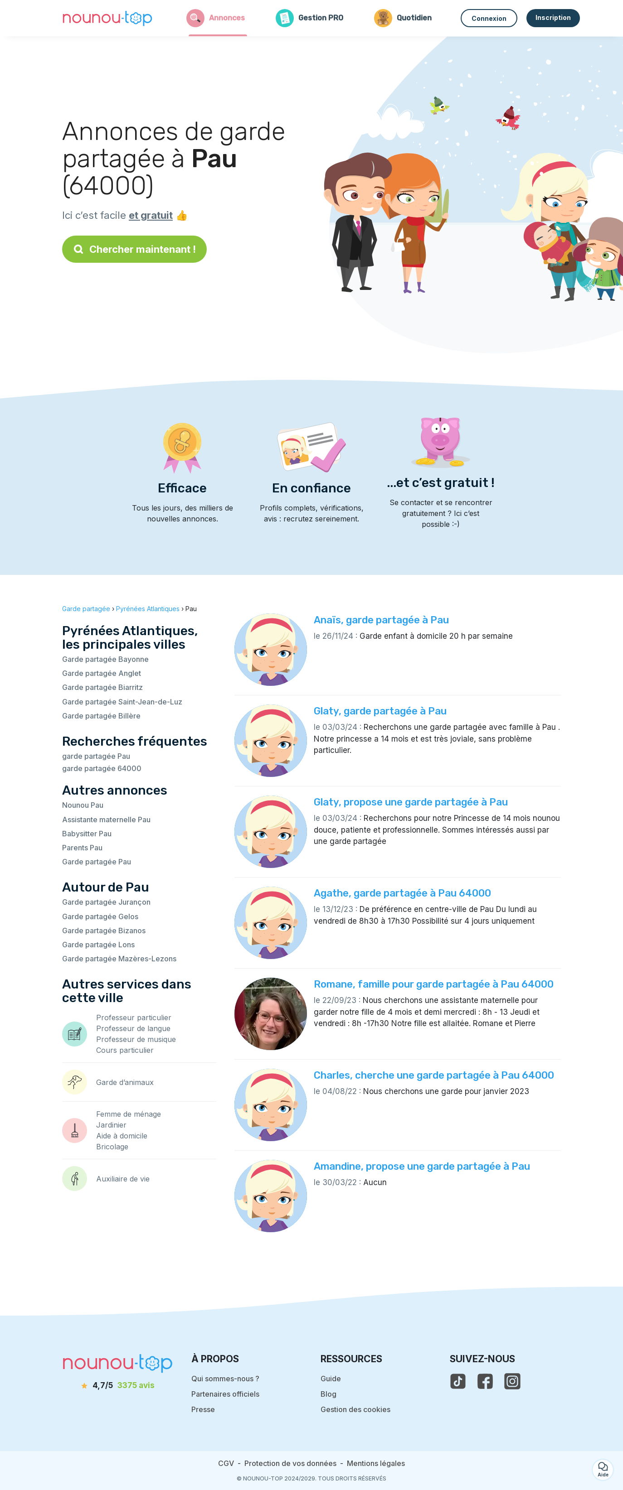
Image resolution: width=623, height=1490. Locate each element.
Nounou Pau (82, 805)
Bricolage (112, 1146)
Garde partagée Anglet (101, 673)
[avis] (118, 1386)
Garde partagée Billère (101, 715)
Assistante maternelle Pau (106, 819)
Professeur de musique (136, 1039)
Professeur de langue (133, 1028)
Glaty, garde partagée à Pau (380, 711)
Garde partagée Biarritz (102, 687)
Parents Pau (82, 847)
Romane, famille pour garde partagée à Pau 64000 (434, 984)
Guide (331, 1378)
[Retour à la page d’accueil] (107, 18)
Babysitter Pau (87, 833)
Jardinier (111, 1124)
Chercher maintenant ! (134, 249)
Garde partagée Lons (98, 944)
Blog (328, 1393)
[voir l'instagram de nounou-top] (512, 1381)
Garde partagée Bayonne (105, 659)
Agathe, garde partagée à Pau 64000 (402, 893)
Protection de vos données (290, 1463)
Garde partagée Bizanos (104, 930)
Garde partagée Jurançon (106, 902)
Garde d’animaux (125, 1082)
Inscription (553, 17)
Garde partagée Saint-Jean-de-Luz (122, 701)
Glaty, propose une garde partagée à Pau (411, 802)
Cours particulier (125, 1050)
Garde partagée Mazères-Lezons (119, 958)
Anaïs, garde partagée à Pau (381, 620)
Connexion (489, 18)
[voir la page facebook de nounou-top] (485, 1381)
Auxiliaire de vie (123, 1178)
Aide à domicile (121, 1135)
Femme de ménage (128, 1114)
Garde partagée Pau (96, 861)
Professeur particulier (133, 1017)
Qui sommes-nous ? (225, 1378)
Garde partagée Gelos (100, 916)
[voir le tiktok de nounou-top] (458, 1381)
